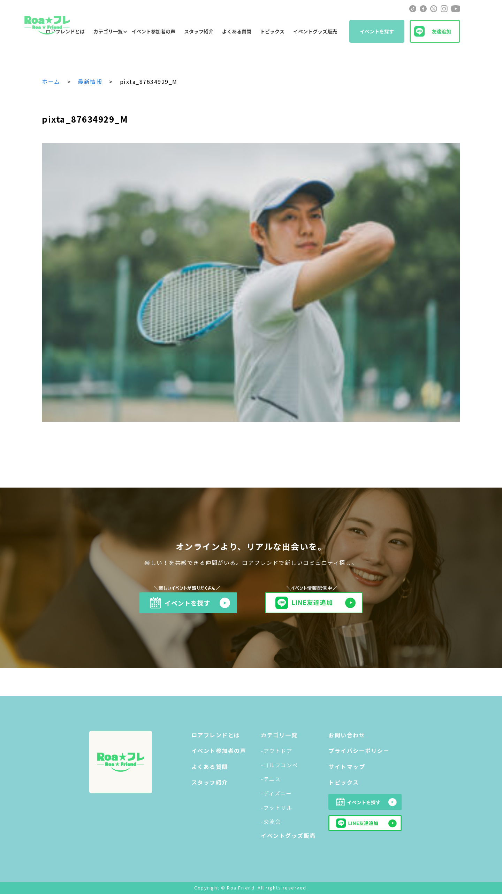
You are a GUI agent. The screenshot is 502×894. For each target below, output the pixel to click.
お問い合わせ (346, 735)
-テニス (271, 779)
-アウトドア (276, 750)
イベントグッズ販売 (315, 31)
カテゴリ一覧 (108, 31)
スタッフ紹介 (198, 31)
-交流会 (271, 821)
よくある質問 (236, 31)
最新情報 (90, 81)
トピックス (272, 31)
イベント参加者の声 (153, 31)
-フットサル (276, 807)
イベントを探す (377, 31)
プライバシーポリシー (358, 750)
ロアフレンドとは (215, 735)
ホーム (51, 81)
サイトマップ (346, 766)
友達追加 (441, 31)
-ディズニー (276, 793)
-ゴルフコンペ (279, 765)
